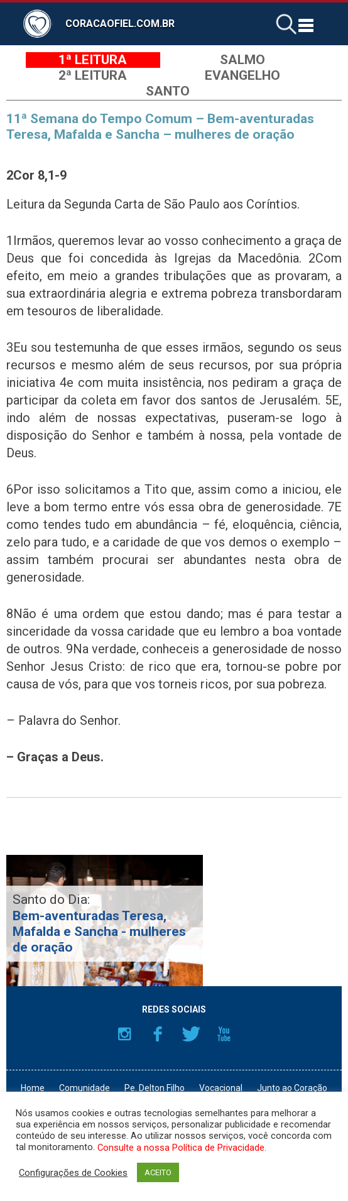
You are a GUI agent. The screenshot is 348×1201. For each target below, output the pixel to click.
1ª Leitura (92, 59)
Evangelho (242, 75)
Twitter (191, 1033)
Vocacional (220, 1088)
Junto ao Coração (292, 1088)
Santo (168, 91)
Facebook (157, 1033)
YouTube (224, 1033)
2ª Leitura (92, 75)
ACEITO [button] (157, 1172)
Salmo (242, 59)
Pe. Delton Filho (154, 1088)
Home (33, 1088)
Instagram (124, 1033)
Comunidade (84, 1088)
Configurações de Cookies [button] (73, 1172)
